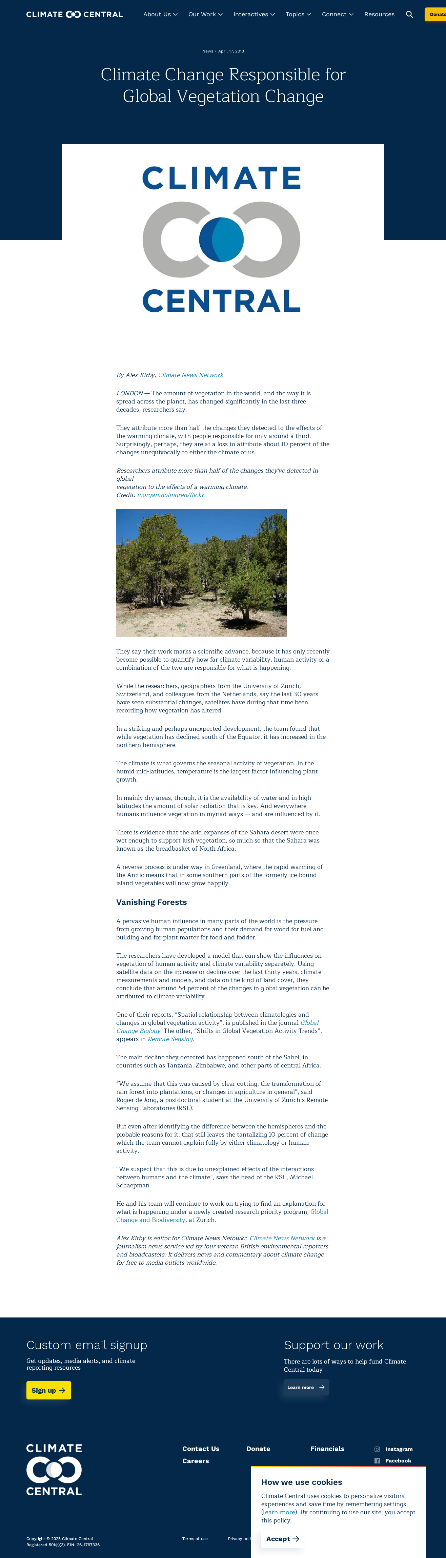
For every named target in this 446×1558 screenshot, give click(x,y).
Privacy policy (241, 1538)
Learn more (306, 1387)
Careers (195, 1461)
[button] (160, 14)
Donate (258, 1449)
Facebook (392, 1461)
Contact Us (201, 1449)
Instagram (393, 1449)
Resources (379, 14)
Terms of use (195, 1538)
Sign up (49, 1390)
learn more (279, 1512)
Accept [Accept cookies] (283, 1539)
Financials (327, 1449)
